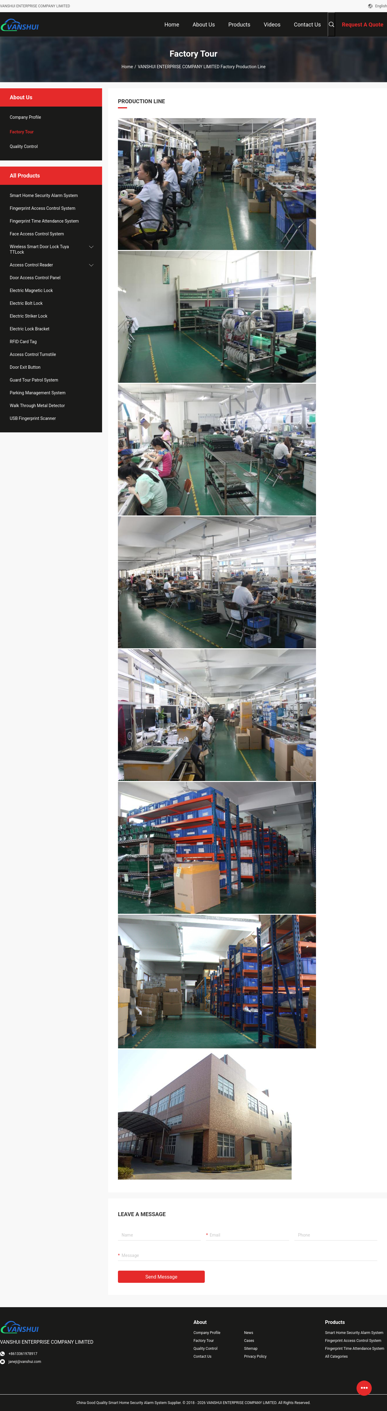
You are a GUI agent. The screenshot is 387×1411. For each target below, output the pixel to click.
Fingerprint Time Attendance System (44, 221)
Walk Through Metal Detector (37, 405)
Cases (249, 1341)
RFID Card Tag (23, 341)
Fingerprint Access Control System (42, 208)
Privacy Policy (255, 1356)
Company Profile (207, 1333)
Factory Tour (22, 131)
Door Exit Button (25, 367)
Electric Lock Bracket (29, 328)
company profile (25, 117)
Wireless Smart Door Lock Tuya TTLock (39, 249)
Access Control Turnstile (33, 354)
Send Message (161, 1277)
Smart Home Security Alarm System (44, 195)
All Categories (336, 1356)
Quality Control (24, 146)
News (248, 1333)
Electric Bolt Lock (26, 303)
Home (127, 66)
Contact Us (202, 1356)
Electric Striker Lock (28, 316)
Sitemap (250, 1348)
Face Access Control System (37, 233)
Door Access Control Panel (35, 277)
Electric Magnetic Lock (31, 290)
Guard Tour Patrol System (34, 380)
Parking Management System (38, 392)
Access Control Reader (31, 264)
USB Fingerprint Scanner (33, 418)
